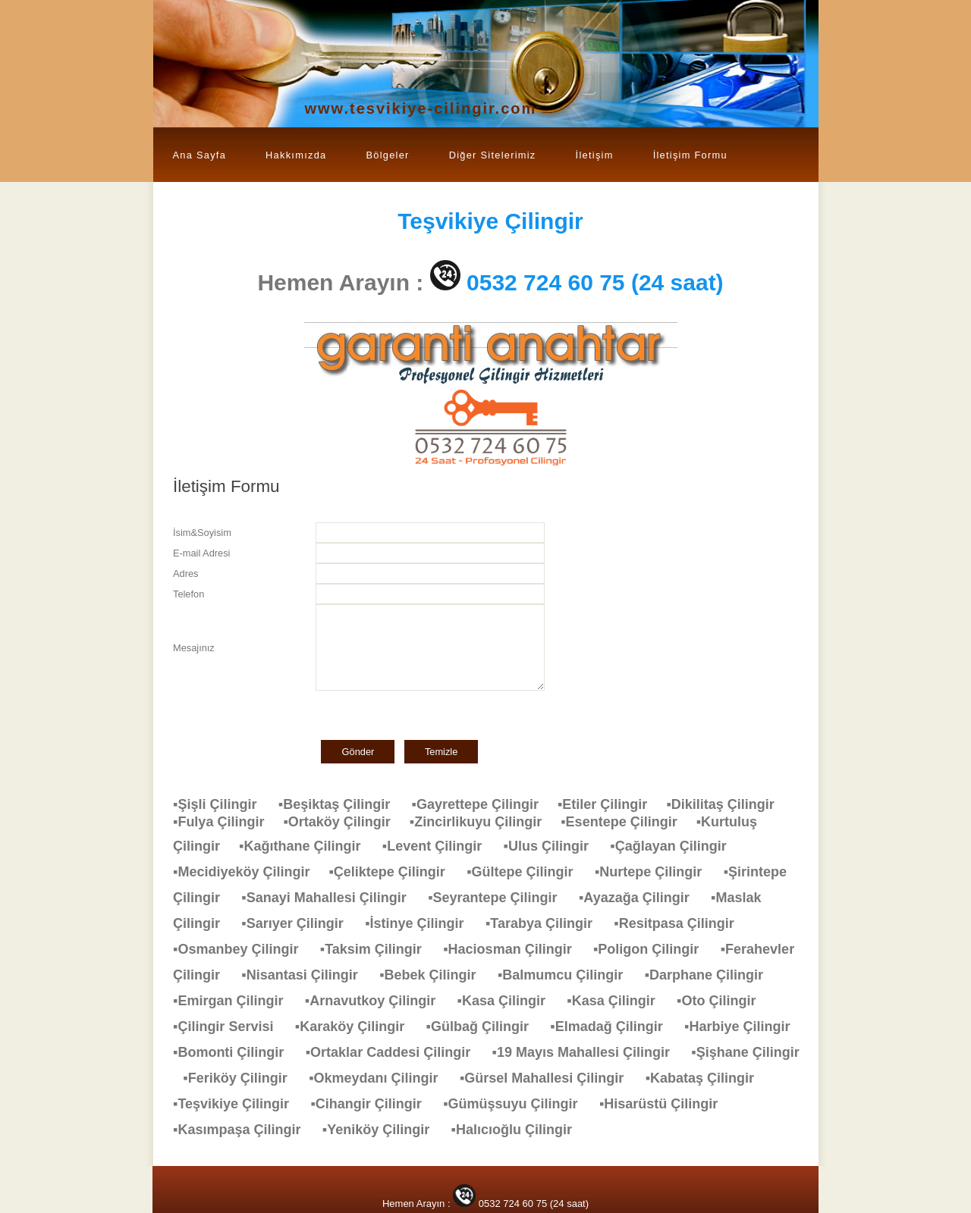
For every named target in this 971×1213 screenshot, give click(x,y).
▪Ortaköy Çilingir (346, 821)
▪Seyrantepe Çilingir (500, 897)
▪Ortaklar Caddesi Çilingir (396, 1052)
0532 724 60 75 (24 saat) (595, 282)
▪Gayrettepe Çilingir (485, 804)
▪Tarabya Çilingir (547, 923)
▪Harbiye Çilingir (744, 1026)
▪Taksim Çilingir (378, 949)
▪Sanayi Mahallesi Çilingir (331, 897)
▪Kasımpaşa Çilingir (244, 1129)
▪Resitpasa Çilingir (681, 923)
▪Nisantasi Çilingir (306, 975)
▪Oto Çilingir (724, 1000)
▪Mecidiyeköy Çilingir (250, 871)
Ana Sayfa (200, 155)
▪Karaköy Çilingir (357, 1026)
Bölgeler (387, 155)
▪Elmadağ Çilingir (613, 1026)
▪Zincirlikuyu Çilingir (485, 821)
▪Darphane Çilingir (711, 975)
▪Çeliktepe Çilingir (394, 871)
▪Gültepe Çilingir (527, 871)
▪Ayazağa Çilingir (642, 897)
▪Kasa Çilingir (509, 1000)
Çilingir (490, 221)
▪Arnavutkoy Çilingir (378, 1000)
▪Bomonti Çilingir (236, 1052)
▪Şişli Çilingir (222, 804)
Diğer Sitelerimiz (492, 155)
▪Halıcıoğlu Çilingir (519, 1129)
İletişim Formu (690, 155)
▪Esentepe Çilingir (628, 821)
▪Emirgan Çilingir (235, 1000)
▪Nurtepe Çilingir (656, 871)
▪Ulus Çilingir (554, 846)
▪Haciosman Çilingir (514, 949)
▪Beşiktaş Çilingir (341, 804)
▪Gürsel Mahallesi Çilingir (549, 1078)
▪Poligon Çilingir (653, 949)
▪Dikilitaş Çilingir (727, 804)
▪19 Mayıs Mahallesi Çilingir (588, 1052)
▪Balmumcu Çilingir (568, 975)
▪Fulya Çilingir (228, 821)
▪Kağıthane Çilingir (307, 846)
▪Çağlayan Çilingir (675, 846)
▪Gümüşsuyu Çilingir (517, 1103)
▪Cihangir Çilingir (373, 1103)
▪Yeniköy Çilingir (383, 1129)
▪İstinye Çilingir (422, 923)
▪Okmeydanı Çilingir (381, 1078)
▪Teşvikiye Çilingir (238, 1103)
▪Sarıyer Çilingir (299, 923)
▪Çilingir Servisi (230, 1026)
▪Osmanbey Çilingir (243, 949)
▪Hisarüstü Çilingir (666, 1103)
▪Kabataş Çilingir (707, 1078)
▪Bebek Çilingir (435, 975)
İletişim (595, 155)
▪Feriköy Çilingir (242, 1078)
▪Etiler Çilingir (612, 804)
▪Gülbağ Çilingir (485, 1026)
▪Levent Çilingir (439, 846)
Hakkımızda (296, 155)
